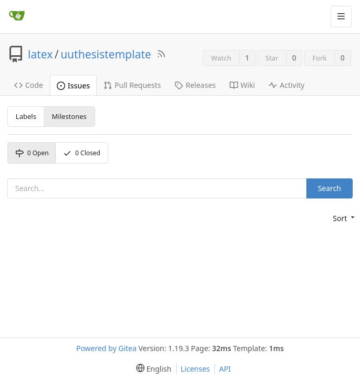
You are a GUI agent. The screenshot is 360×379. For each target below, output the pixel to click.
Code (28, 85)
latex (40, 54)
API (225, 369)
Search (329, 188)
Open (32, 152)
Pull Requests (132, 85)
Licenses (195, 369)
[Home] (17, 16)
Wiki (242, 85)
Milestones (69, 116)
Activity (286, 85)
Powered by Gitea (106, 348)
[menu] (343, 218)
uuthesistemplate (105, 54)
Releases (194, 85)
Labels (26, 116)
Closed (81, 152)
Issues (73, 86)
